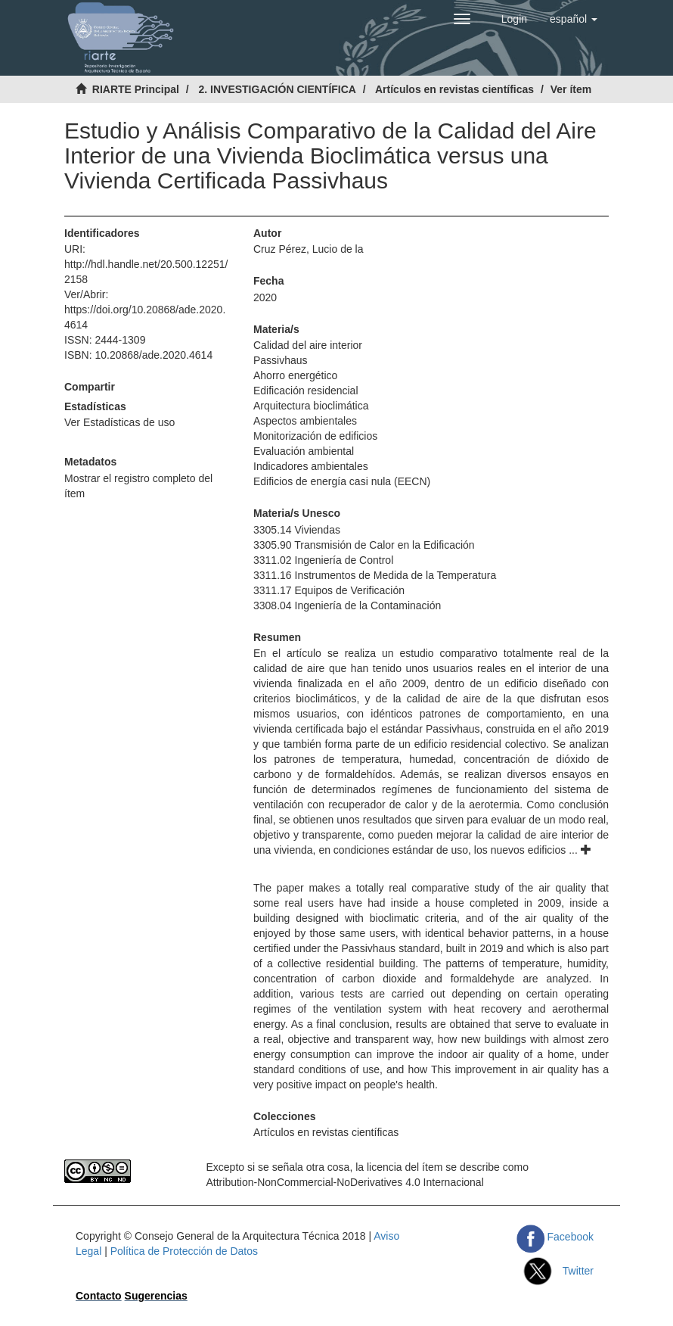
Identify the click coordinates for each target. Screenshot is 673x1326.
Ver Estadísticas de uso (119, 422)
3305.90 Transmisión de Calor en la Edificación (364, 545)
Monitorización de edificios (315, 436)
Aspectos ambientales (305, 421)
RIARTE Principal (135, 89)
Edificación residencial (305, 390)
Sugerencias (156, 1296)
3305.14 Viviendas (296, 530)
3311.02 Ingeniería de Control (323, 560)
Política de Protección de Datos (184, 1251)
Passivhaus (280, 360)
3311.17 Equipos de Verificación (329, 590)
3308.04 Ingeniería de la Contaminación (347, 605)
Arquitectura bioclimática (311, 406)
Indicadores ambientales (310, 466)
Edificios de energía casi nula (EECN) (341, 481)
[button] (573, 19)
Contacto (99, 1296)
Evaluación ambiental (303, 451)
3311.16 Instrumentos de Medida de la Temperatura (374, 575)
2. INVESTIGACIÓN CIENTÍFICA (276, 89)
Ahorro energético (295, 375)
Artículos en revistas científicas (454, 89)
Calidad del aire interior (307, 345)
